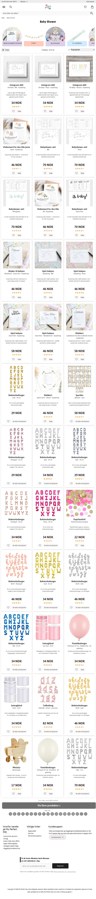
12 (56, 814)
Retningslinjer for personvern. (65, 871)
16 (73, 814)
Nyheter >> (24, 1)
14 (65, 814)
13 (61, 814)
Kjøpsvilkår (32, 831)
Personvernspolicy (34, 836)
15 (69, 814)
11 (52, 814)
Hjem (3, 18)
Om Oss (31, 833)
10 (48, 814)
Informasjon (90, 1)
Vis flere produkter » (49, 805)
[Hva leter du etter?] (48, 13)
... (81, 814)
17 (77, 814)
